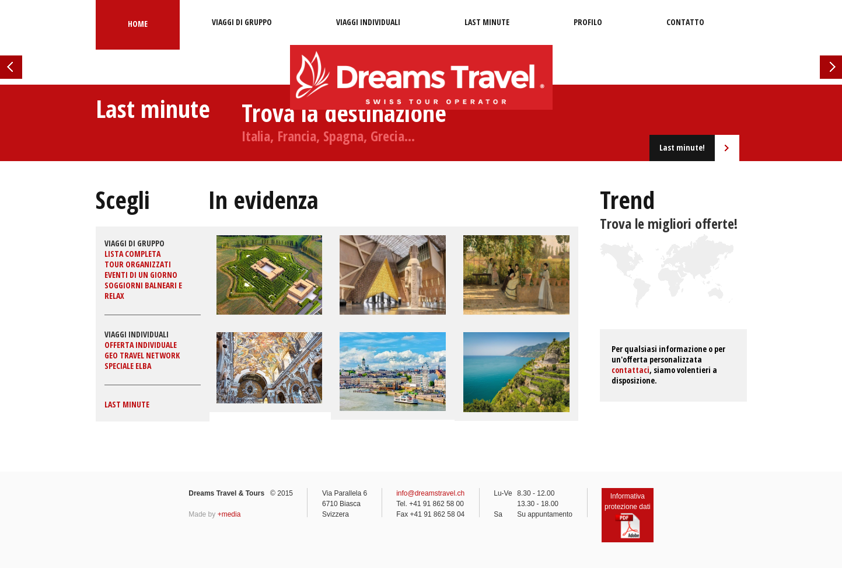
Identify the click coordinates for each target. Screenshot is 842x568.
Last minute (486, 21)
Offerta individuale (140, 344)
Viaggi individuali (368, 21)
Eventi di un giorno (140, 274)
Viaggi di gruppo (242, 21)
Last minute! (682, 147)
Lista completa (132, 253)
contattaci (630, 369)
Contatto (685, 21)
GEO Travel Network (142, 355)
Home (138, 23)
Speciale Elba (127, 365)
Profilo (588, 21)
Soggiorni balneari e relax (143, 290)
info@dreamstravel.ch (430, 493)
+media (229, 514)
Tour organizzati (137, 264)
